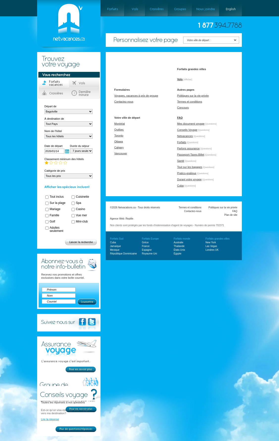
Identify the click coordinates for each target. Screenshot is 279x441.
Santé (180, 160)
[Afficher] (187, 79)
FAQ (180, 117)
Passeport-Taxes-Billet (190, 154)
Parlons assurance (188, 148)
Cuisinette (82, 196)
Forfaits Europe (150, 238)
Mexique (115, 249)
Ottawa (118, 141)
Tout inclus (57, 196)
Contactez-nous (123, 101)
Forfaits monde (182, 238)
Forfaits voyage (54, 83)
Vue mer (81, 215)
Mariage (55, 209)
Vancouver (120, 153)
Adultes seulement (56, 229)
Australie (178, 242)
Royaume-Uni (149, 253)
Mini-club (82, 221)
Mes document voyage (191, 123)
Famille (54, 215)
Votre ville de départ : (198, 40)
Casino (80, 209)
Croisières (54, 93)
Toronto (119, 135)
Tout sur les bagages (190, 166)
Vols (84, 83)
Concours (183, 107)
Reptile (129, 218)
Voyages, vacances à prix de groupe (136, 95)
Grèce (145, 242)
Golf (52, 221)
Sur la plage (58, 203)
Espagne (147, 249)
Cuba (180, 185)
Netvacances (185, 136)
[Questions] (211, 124)
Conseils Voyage (187, 129)
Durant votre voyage (189, 179)
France (146, 246)
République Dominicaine (123, 253)
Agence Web (117, 218)
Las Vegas (211, 246)
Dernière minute (84, 93)
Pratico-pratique (187, 173)
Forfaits (181, 142)
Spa (78, 203)
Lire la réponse (50, 419)
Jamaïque (115, 246)
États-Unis (179, 249)
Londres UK (212, 249)
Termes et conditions (189, 101)
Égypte (177, 253)
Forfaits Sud (117, 238)
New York (210, 242)
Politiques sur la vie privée (193, 95)
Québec (119, 129)
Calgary (119, 147)
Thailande (179, 246)
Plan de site (230, 215)
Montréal (119, 123)
